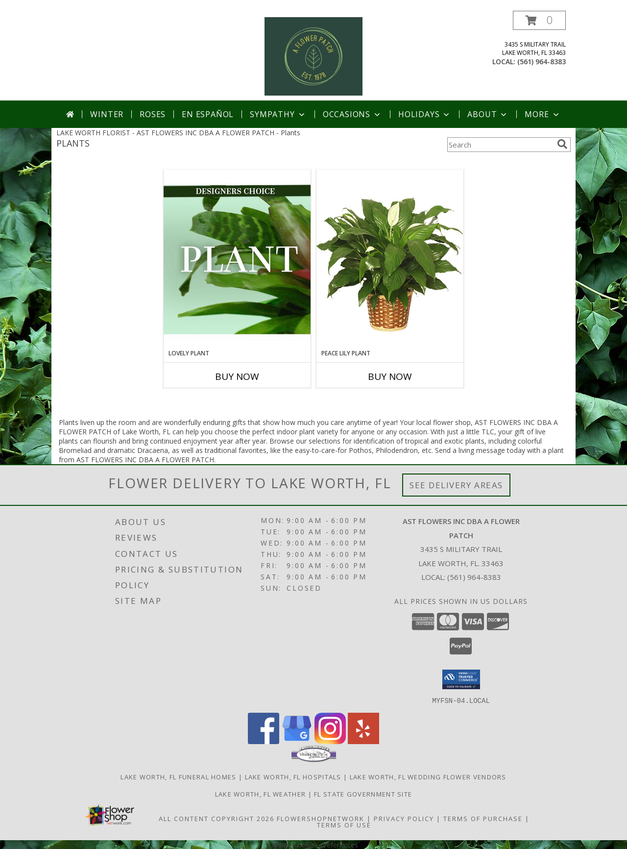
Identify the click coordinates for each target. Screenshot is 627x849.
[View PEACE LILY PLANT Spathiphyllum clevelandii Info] (389, 259)
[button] (539, 20)
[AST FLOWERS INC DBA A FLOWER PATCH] (313, 55)
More (542, 114)
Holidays (424, 114)
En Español (208, 114)
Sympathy (278, 114)
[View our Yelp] (363, 741)
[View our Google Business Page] (297, 741)
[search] (562, 144)
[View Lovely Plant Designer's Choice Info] (237, 259)
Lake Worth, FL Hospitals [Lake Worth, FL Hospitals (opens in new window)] (293, 776)
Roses (153, 114)
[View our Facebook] (263, 741)
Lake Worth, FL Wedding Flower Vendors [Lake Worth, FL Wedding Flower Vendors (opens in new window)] (428, 776)
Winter (106, 114)
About (487, 114)
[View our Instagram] (330, 741)
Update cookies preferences (313, 844)
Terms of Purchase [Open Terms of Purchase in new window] (483, 818)
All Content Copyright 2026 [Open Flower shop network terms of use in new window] (216, 818)
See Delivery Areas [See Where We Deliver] (456, 485)
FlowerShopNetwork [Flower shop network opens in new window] (320, 818)
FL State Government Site (363, 793)
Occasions (352, 114)
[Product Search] (500, 144)
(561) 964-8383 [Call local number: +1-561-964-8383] (541, 61)
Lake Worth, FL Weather (260, 793)
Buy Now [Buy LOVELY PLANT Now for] (237, 376)
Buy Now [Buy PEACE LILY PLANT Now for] (390, 376)
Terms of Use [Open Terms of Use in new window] (344, 824)
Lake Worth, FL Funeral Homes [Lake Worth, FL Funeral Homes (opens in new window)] (178, 776)
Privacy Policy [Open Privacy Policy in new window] (404, 818)
